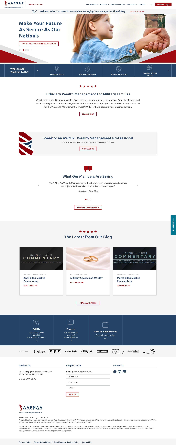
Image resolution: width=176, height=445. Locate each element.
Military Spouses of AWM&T (86, 277)
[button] (23, 50)
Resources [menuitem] (131, 4)
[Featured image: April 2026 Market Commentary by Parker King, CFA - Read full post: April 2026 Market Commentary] (41, 258)
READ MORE (30, 286)
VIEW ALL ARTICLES (88, 303)
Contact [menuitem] (142, 4)
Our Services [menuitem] (91, 4)
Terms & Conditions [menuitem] (42, 442)
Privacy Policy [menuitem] (25, 442)
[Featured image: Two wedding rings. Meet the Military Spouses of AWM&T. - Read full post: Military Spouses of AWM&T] (88, 258)
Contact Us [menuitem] (86, 442)
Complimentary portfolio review (64, 44)
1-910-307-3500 (36, 332)
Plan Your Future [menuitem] (117, 4)
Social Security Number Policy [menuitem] (66, 442)
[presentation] (19, 50)
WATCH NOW (137, 11)
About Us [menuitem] (103, 4)
